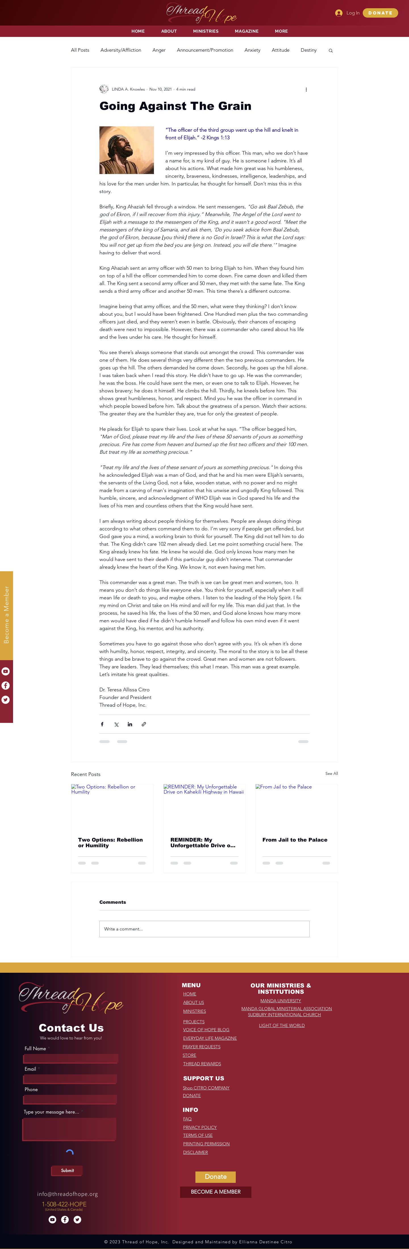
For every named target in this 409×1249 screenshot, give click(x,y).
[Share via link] (144, 724)
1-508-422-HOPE (64, 1204)
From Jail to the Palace (294, 840)
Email (30, 1069)
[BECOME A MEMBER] (215, 1192)
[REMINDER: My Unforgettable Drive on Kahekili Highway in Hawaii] (205, 807)
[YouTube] (5, 671)
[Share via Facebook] (102, 724)
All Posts (80, 50)
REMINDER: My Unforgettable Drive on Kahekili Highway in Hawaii (202, 842)
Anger (159, 50)
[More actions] (306, 89)
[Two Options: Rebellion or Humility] (112, 807)
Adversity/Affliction (121, 50)
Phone (31, 1089)
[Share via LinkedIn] (130, 724)
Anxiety (252, 50)
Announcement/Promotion (205, 50)
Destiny (309, 50)
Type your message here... (51, 1112)
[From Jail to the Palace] (297, 807)
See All (331, 773)
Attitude (280, 50)
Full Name (35, 1048)
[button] (380, 13)
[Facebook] (5, 685)
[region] (65, 1205)
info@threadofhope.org (67, 1194)
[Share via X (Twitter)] (116, 724)
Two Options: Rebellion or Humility (110, 842)
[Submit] (67, 1170)
